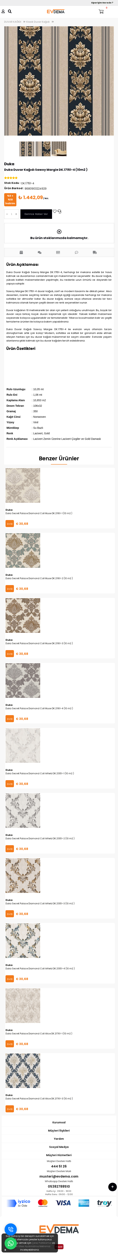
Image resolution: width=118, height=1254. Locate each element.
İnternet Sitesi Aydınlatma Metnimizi (29, 1246)
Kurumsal (59, 1122)
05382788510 (59, 1186)
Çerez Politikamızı (41, 1242)
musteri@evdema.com (58, 1176)
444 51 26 (59, 1166)
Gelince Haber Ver (36, 214)
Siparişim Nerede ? (102, 2)
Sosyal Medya (59, 1147)
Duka (9, 164)
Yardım (59, 1139)
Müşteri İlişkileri (59, 1130)
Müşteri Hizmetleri (59, 1155)
